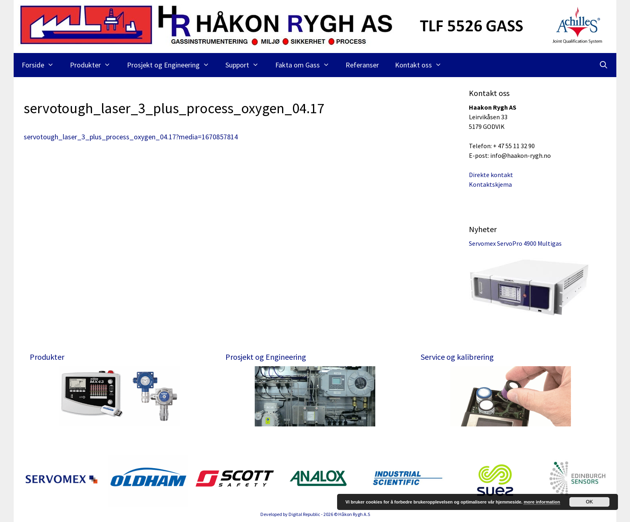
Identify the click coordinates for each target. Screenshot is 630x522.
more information (542, 502)
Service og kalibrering (457, 357)
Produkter (94, 65)
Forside (42, 65)
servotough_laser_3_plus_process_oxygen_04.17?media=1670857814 (131, 136)
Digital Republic (304, 514)
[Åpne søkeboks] (603, 65)
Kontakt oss (422, 65)
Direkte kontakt (491, 175)
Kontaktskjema (490, 184)
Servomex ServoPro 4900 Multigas (515, 243)
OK (589, 502)
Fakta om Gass (306, 65)
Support (246, 65)
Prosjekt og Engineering (172, 65)
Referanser (362, 64)
